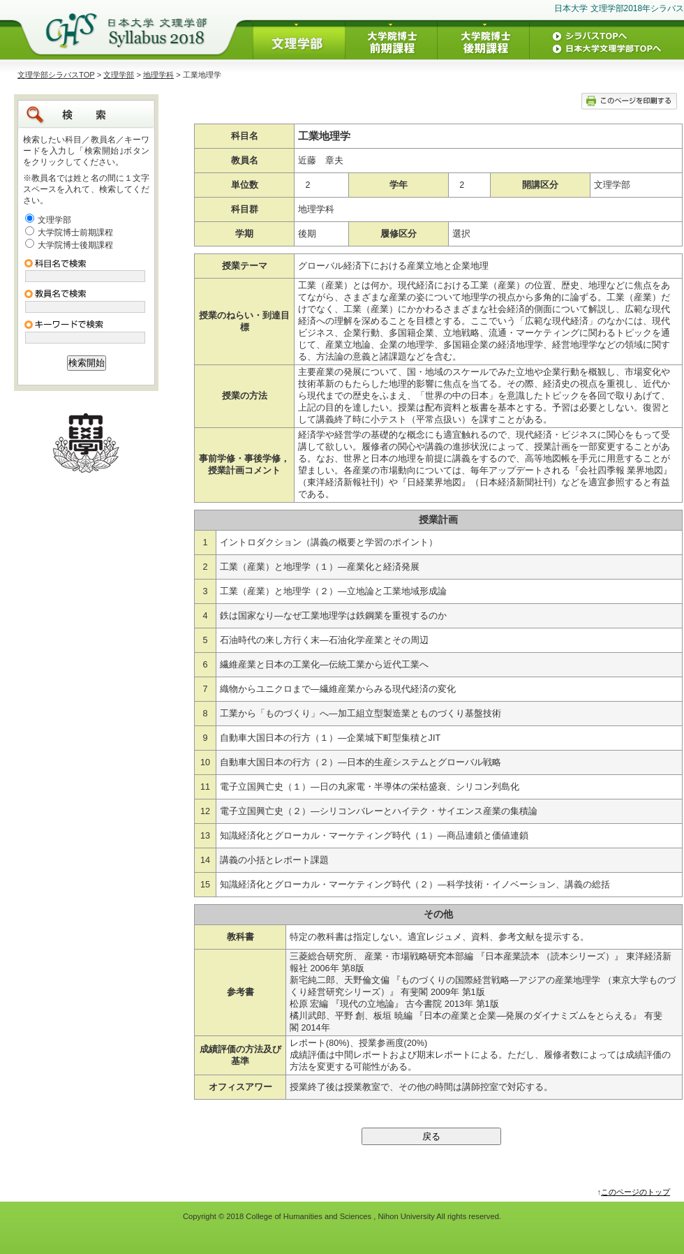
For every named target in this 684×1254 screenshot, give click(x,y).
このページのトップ (635, 1192)
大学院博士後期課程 (75, 245)
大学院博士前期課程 (75, 232)
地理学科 (158, 75)
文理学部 (118, 75)
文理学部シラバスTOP (56, 75)
